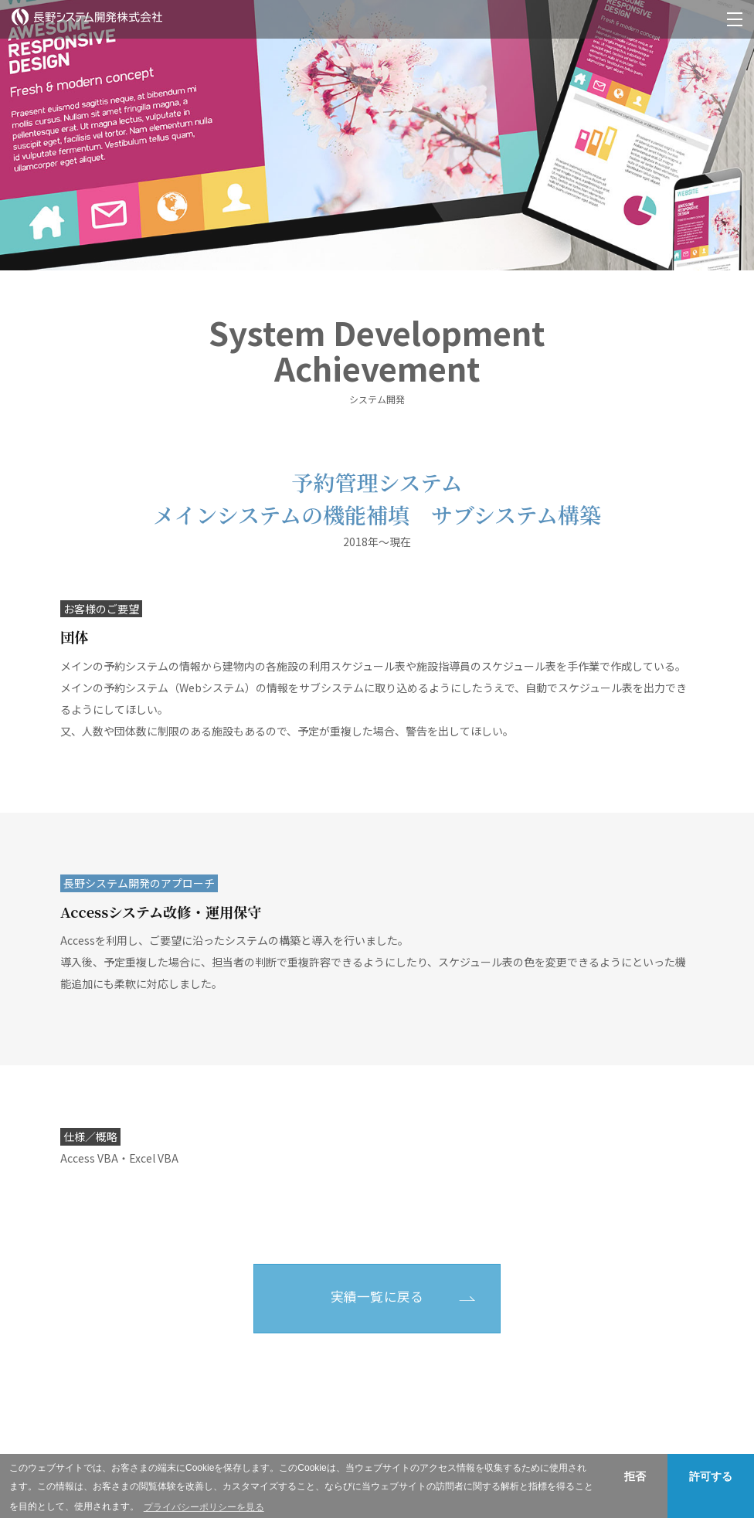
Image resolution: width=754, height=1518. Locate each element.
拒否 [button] (635, 1476)
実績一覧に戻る (377, 1296)
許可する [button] (710, 1476)
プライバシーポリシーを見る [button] (204, 1507)
